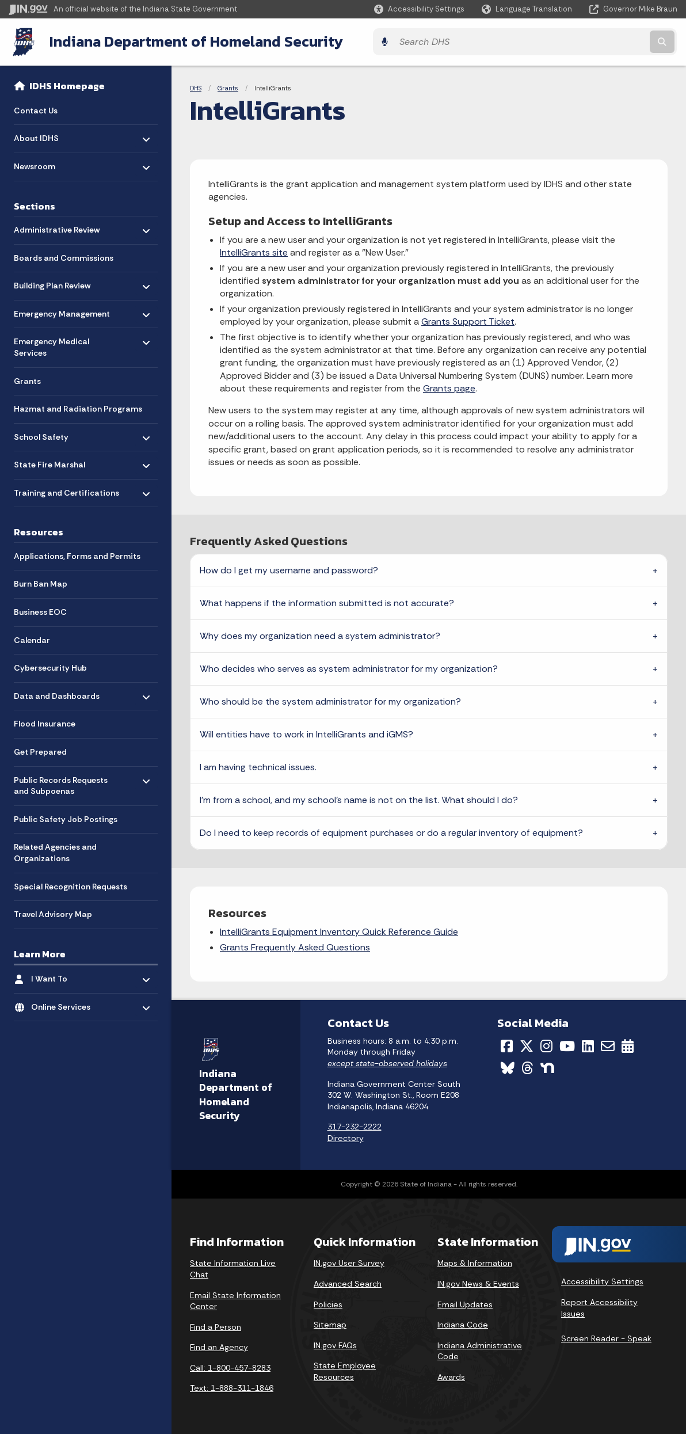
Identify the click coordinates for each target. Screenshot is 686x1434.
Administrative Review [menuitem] (57, 225)
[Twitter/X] (526, 1044)
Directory (345, 1136)
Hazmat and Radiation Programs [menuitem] (78, 407)
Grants (228, 86)
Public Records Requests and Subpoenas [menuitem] (61, 783)
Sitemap (330, 1323)
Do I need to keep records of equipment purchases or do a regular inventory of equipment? (391, 832)
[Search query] (595, 41)
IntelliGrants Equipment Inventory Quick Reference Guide (339, 931)
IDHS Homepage (67, 84)
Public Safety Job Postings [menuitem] (65, 817)
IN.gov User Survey (349, 1262)
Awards (451, 1375)
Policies (328, 1303)
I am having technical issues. (258, 766)
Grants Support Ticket (467, 320)
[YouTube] (567, 1044)
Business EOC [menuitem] (40, 610)
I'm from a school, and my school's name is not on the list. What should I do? (359, 799)
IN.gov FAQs (335, 1343)
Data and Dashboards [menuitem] (57, 691)
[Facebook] (507, 1044)
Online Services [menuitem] (64, 1002)
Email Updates (465, 1303)
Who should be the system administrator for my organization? (330, 700)
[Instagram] (546, 1044)
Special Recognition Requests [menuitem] (70, 884)
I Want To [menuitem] (64, 974)
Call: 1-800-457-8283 (230, 1366)
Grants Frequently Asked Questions (295, 945)
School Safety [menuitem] (47, 432)
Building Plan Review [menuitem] (52, 280)
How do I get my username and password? (289, 569)
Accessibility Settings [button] (602, 1280)
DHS (195, 86)
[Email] (608, 1044)
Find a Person (215, 1325)
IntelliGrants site (254, 251)
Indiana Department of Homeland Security (194, 41)
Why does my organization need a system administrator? (320, 635)
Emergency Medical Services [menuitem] (51, 342)
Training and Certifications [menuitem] (66, 488)
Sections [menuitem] (34, 203)
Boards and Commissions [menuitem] (63, 255)
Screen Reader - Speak (606, 1337)
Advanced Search (348, 1282)
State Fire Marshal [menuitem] (49, 460)
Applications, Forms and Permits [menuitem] (77, 554)
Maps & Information (474, 1262)
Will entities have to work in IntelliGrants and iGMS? (306, 733)
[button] (419, 8)
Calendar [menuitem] (32, 638)
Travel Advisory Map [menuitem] (53, 912)
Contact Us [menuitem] (36, 108)
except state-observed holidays (387, 1061)
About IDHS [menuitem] (47, 134)
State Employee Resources (345, 1370)
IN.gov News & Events (478, 1282)
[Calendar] (628, 1044)
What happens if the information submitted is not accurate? (327, 602)
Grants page (449, 387)
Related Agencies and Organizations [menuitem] (55, 851)
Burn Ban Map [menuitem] (40, 582)
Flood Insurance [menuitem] (44, 722)
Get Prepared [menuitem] (40, 750)
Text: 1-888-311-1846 (231, 1387)
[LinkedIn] (588, 1044)
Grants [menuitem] (27, 379)
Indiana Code (462, 1323)
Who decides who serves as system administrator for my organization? (349, 667)
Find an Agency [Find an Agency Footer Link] (219, 1346)
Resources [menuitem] (38, 530)
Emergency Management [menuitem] (62, 309)
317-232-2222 (354, 1125)
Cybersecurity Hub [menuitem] (50, 666)
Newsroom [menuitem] (47, 161)
